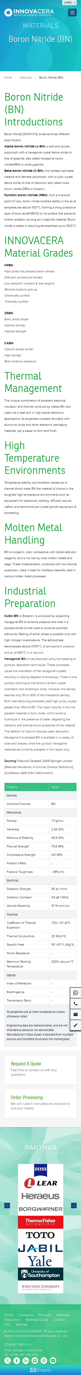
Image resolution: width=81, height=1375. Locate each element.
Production (12, 1320)
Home (8, 77)
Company (26, 1315)
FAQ (7, 1325)
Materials (41, 25)
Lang (67, 2)
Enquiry (40, 1370)
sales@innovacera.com (27, 1350)
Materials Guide (36, 1320)
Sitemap (22, 1325)
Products (44, 1315)
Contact (59, 1320)
